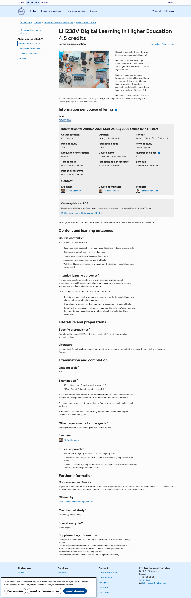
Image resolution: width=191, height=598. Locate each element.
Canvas (61, 577)
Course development (28, 53)
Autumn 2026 (65, 120)
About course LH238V (86, 22)
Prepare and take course (29, 48)
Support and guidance (27, 577)
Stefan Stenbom (73, 190)
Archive (22, 58)
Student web (33, 2)
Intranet (44, 2)
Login (170, 2)
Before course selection (29, 43)
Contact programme (108, 572)
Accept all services (75, 591)
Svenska (170, 11)
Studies (37, 22)
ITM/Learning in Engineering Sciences (76, 501)
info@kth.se (144, 580)
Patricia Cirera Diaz (149, 190)
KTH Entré (103, 587)
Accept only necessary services (44, 591)
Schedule (62, 572)
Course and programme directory (58, 22)
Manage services (15, 591)
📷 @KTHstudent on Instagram (153, 583)
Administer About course (162, 44)
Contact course (105, 577)
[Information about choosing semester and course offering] (116, 110)
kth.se (21, 2)
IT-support (103, 582)
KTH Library (104, 592)
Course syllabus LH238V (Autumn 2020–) (83, 213)
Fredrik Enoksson (111, 190)
